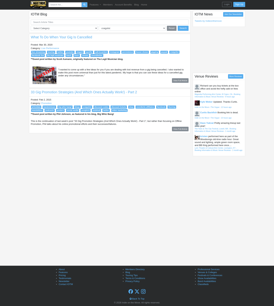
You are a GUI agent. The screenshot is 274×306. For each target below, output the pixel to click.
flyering (171, 107)
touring (51, 52)
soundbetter (96, 55)
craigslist (174, 52)
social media (72, 110)
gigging (154, 52)
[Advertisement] (219, 50)
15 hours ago (226, 118)
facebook (161, 107)
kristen (204, 136)
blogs (77, 107)
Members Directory (135, 269)
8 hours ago (230, 97)
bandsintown (49, 107)
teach (68, 55)
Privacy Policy (132, 281)
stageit (80, 52)
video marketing (119, 110)
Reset (172, 28)
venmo (85, 55)
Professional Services (208, 269)
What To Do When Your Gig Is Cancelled (61, 37)
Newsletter (64, 281)
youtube (70, 52)
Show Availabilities (207, 278)
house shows (142, 52)
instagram (114, 52)
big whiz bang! (65, 107)
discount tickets (118, 107)
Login (227, 4)
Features (63, 272)
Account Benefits (123, 4)
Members (108, 4)
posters (60, 110)
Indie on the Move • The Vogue (207, 107)
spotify (89, 52)
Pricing (62, 275)
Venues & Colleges (207, 272)
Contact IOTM (66, 284)
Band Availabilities (207, 281)
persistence (127, 52)
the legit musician (55, 55)
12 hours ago (226, 107)
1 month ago (230, 131)
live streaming (38, 52)
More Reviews (235, 76)
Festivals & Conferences (210, 275)
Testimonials (65, 278)
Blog (136, 4)
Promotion (46, 103)
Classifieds (203, 284)
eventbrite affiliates (145, 107)
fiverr (76, 55)
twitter (60, 52)
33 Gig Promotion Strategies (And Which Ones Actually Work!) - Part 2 (84, 92)
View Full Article (180, 80)
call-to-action (101, 52)
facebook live (38, 55)
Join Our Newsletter (233, 14)
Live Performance (50, 48)
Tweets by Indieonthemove (208, 21)
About (62, 269)
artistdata (36, 107)
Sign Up (239, 4)
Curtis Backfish (208, 112)
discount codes (101, 107)
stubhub (96, 110)
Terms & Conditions (135, 278)
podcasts (49, 110)
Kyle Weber (206, 101)
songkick (85, 110)
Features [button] (94, 4)
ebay (131, 107)
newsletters (37, 110)
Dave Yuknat (207, 123)
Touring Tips (131, 275)
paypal (164, 52)
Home (144, 4)
